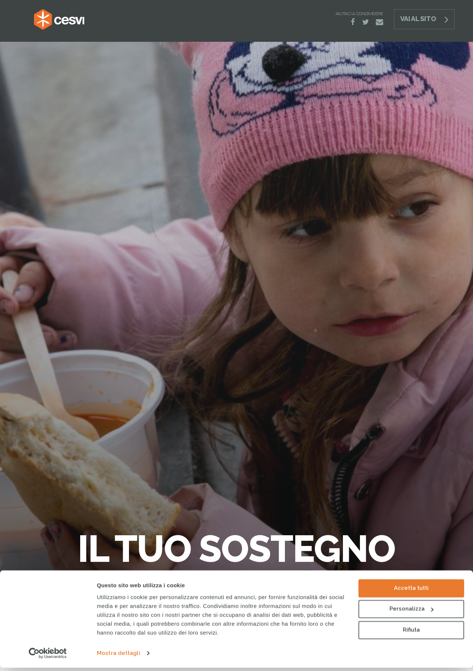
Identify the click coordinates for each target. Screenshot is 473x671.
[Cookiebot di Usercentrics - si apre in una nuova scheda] (48, 656)
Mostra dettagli (118, 656)
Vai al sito (418, 19)
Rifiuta (411, 633)
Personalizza (411, 612)
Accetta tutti (411, 591)
